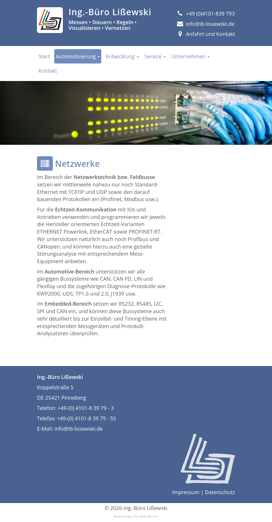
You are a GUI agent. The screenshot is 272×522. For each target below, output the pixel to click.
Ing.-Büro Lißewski (110, 12)
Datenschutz (220, 492)
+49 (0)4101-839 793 (206, 13)
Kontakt (47, 70)
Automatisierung (78, 56)
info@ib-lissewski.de (205, 23)
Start (44, 56)
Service (155, 56)
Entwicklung (122, 56)
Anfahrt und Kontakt (206, 33)
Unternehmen (191, 56)
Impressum (185, 492)
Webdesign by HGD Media (136, 516)
